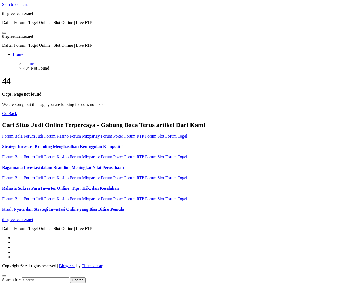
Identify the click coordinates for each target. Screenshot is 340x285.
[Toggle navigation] (4, 33)
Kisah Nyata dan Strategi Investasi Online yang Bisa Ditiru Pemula (63, 209)
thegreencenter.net (17, 13)
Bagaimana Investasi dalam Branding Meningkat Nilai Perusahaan (63, 167)
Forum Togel (176, 136)
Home (18, 54)
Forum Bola (13, 136)
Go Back (9, 113)
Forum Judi (34, 136)
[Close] (4, 276)
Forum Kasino (57, 136)
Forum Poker (112, 136)
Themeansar (92, 265)
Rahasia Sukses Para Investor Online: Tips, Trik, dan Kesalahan (60, 188)
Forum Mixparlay (85, 136)
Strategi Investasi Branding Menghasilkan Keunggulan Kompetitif (62, 146)
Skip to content (15, 4)
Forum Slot (155, 136)
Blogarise (67, 265)
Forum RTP (134, 136)
